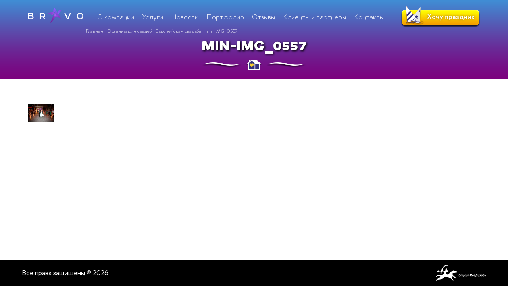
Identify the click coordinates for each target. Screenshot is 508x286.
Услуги (152, 17)
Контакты (369, 17)
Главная (94, 31)
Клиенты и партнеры (314, 17)
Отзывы (263, 17)
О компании (115, 17)
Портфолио (225, 17)
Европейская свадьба (178, 31)
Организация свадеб (129, 31)
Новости (184, 17)
